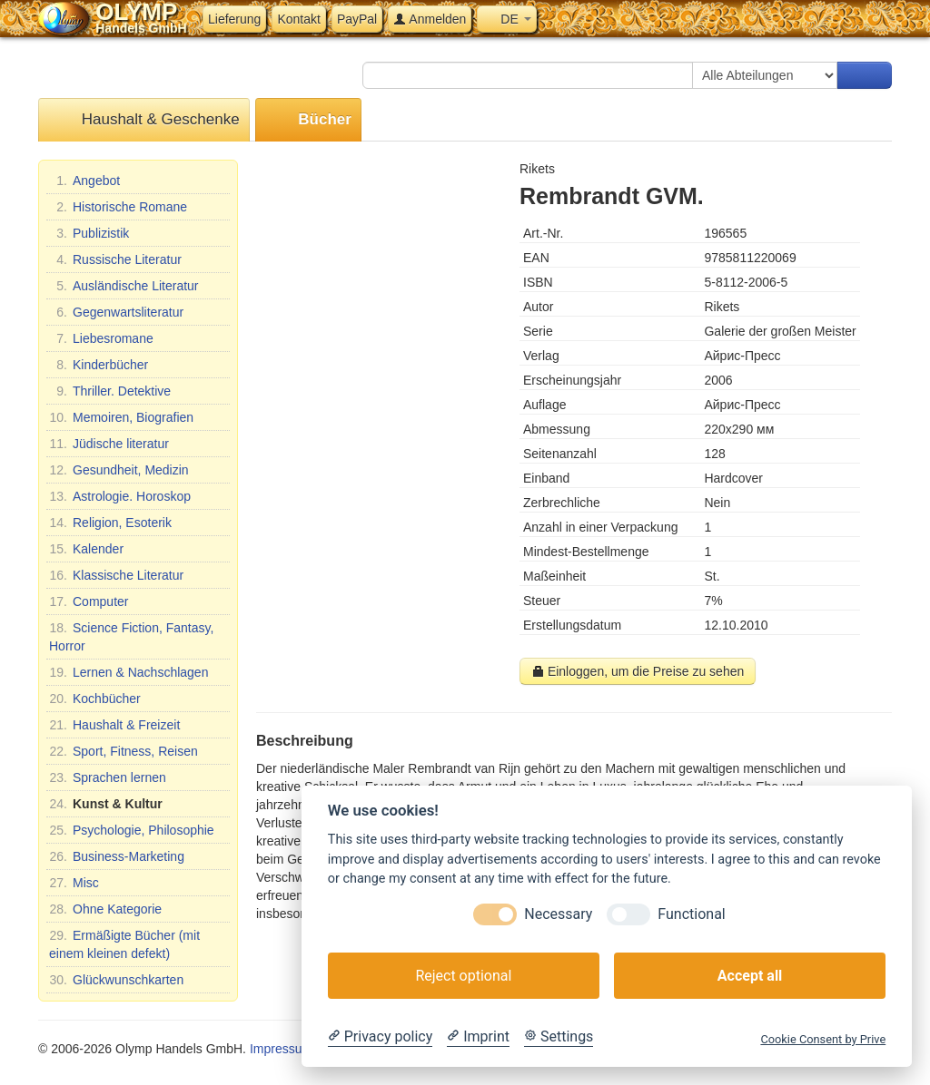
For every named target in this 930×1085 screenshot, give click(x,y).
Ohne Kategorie (105, 909)
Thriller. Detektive (110, 391)
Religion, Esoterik (110, 522)
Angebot (84, 180)
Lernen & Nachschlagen (128, 672)
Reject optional (463, 975)
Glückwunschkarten (116, 980)
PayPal (357, 19)
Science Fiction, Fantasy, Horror (131, 636)
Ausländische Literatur (124, 286)
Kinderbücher (98, 365)
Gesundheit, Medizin (119, 470)
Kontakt (298, 19)
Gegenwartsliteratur (116, 312)
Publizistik (89, 233)
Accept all (749, 975)
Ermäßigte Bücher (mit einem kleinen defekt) (124, 943)
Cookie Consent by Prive (822, 1039)
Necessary (558, 914)
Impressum (281, 1048)
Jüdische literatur (109, 444)
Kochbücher (95, 698)
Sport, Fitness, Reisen (123, 751)
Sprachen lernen (107, 777)
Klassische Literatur (116, 575)
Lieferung (234, 19)
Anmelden (429, 19)
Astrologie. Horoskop (120, 496)
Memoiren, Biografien (121, 417)
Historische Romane (118, 207)
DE (506, 19)
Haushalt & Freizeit (114, 725)
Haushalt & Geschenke (144, 120)
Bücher (308, 120)
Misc (74, 883)
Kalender (86, 549)
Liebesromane (101, 338)
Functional (691, 914)
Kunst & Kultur (106, 804)
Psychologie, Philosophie (131, 830)
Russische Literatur (115, 259)
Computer (88, 601)
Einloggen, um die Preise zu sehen (637, 671)
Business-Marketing (116, 856)
